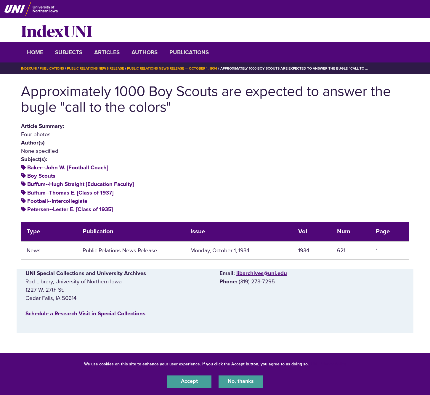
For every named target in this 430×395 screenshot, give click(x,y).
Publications (189, 52)
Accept (189, 381)
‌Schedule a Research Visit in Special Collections (85, 313)
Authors (144, 52)
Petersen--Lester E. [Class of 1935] (70, 209)
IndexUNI (56, 30)
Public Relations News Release (98, 68)
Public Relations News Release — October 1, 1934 (176, 68)
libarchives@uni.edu (261, 273)
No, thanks (240, 381)
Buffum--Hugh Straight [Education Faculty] (80, 184)
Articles (107, 52)
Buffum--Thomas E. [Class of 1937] (70, 193)
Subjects (68, 52)
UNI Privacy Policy (328, 363)
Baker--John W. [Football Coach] (67, 167)
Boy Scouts (41, 176)
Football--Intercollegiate (57, 201)
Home (35, 52)
